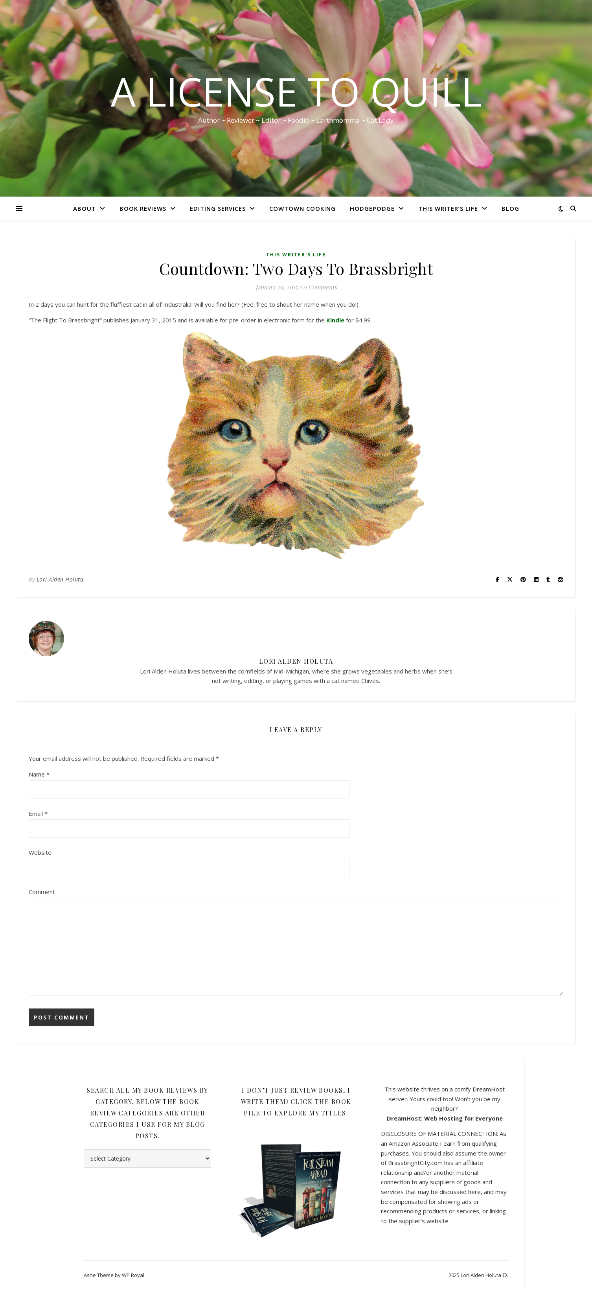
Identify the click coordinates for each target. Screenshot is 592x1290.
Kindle (335, 320)
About (84, 208)
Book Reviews (143, 208)
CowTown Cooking (302, 208)
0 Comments (320, 287)
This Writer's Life (296, 254)
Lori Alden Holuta (60, 579)
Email (38, 813)
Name (39, 774)
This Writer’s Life (448, 208)
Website (40, 852)
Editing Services (218, 208)
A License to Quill (296, 91)
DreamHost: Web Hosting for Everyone (445, 1118)
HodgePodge (372, 208)
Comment (42, 892)
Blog (510, 208)
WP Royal (133, 1275)
